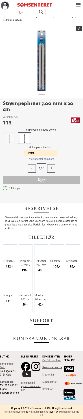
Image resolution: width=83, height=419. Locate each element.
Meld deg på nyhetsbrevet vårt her (30, 386)
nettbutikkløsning (38, 411)
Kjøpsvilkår (48, 374)
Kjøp (41, 179)
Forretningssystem (14, 411)
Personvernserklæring (54, 367)
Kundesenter (49, 381)
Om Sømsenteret (51, 360)
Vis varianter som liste (41, 158)
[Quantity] (41, 168)
